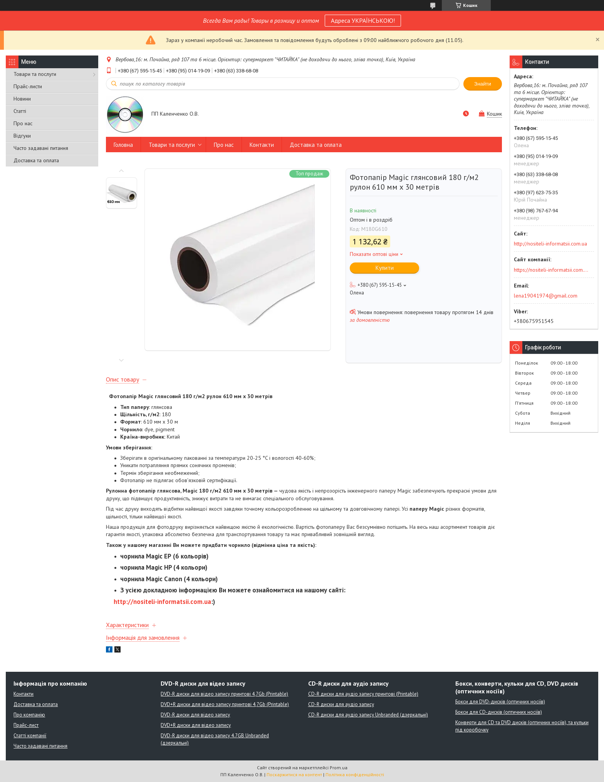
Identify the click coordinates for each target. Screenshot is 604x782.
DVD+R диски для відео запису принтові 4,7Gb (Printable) (225, 704)
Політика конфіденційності (354, 774)
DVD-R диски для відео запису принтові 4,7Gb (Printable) (224, 694)
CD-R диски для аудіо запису (341, 704)
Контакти (262, 145)
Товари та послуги (34, 74)
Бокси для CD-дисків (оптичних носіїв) (498, 712)
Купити (385, 267)
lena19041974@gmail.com (545, 295)
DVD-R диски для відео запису (195, 714)
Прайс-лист (26, 725)
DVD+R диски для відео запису (196, 725)
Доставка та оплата (36, 160)
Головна (123, 145)
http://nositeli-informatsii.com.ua (162, 601)
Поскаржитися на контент (294, 774)
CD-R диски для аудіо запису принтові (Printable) (363, 694)
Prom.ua (338, 767)
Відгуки (22, 135)
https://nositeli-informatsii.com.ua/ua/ (551, 269)
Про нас (22, 123)
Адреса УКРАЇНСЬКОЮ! (363, 20)
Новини (22, 98)
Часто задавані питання (40, 148)
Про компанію (29, 714)
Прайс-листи (27, 86)
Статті (19, 111)
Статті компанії (29, 735)
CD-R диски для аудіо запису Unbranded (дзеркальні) (368, 714)
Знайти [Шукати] (482, 84)
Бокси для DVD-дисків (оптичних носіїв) (500, 701)
